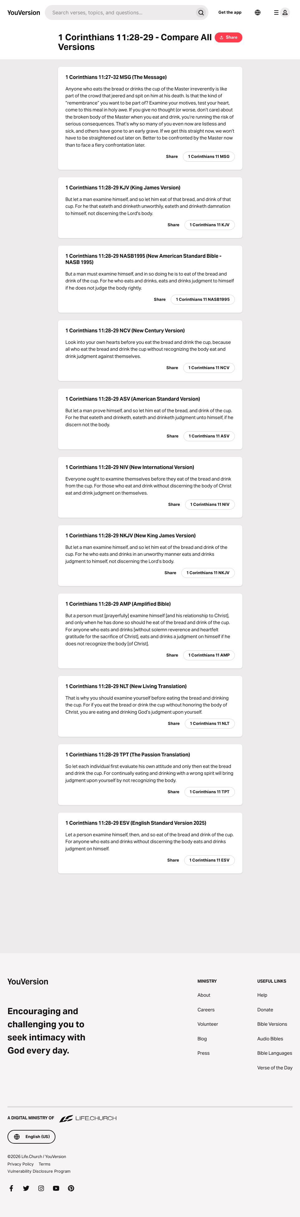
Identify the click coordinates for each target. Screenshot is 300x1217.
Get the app (229, 12)
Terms (44, 1163)
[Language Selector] (257, 12)
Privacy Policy (20, 1163)
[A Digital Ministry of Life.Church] (150, 1114)
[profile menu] (281, 12)
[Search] (119, 12)
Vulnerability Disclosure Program (38, 1171)
